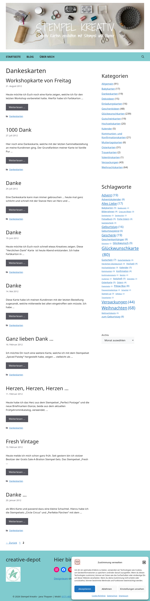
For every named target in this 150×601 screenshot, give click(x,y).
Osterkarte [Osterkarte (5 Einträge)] (109, 282)
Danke (13, 182)
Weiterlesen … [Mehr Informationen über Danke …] (17, 521)
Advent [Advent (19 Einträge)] (110, 195)
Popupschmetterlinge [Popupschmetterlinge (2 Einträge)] (111, 290)
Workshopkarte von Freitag (38, 80)
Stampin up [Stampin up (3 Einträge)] (108, 293)
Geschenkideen (111, 108)
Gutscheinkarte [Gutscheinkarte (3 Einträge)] (125, 260)
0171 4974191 (69, 596)
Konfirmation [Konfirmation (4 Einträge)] (124, 271)
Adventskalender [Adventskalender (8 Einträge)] (113, 199)
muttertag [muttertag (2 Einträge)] (107, 279)
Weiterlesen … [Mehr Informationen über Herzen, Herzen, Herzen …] (17, 418)
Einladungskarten (112, 103)
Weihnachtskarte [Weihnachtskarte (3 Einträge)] (110, 313)
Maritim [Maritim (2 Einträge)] (124, 275)
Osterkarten (109, 147)
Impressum (123, 596)
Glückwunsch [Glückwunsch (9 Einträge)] (122, 243)
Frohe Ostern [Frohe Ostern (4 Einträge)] (124, 219)
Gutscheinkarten (111, 118)
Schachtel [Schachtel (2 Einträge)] (126, 290)
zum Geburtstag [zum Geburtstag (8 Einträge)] (113, 316)
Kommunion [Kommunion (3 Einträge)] (108, 271)
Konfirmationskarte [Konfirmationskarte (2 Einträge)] (110, 275)
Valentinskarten (111, 157)
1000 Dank (18, 129)
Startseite (13, 56)
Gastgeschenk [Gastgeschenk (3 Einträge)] (109, 223)
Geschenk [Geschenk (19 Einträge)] (112, 235)
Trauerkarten (109, 152)
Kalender (107, 128)
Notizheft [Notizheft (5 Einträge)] (119, 278)
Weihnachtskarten (112, 167)
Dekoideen (108, 98)
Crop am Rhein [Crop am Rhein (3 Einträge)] (126, 211)
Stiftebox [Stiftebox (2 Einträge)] (120, 294)
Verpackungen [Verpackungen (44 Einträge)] (118, 302)
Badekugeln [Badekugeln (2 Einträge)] (123, 208)
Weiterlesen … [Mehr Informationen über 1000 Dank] (17, 160)
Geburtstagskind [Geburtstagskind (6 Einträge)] (112, 231)
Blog (30, 56)
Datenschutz (112, 596)
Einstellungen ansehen (132, 588)
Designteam (61, 578)
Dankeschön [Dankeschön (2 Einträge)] (121, 215)
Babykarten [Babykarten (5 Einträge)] (109, 208)
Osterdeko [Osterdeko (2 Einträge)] (132, 279)
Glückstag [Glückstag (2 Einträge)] (106, 243)
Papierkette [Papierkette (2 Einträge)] (107, 286)
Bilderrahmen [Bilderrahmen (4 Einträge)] (109, 211)
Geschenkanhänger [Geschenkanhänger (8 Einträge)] (115, 239)
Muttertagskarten (112, 142)
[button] (144, 562)
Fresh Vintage (22, 441)
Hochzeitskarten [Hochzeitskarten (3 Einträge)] (110, 267)
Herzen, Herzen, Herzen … (37, 388)
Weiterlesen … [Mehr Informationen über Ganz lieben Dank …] (17, 365)
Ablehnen (107, 588)
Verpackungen (110, 162)
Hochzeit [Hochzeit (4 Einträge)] (131, 263)
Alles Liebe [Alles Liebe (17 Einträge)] (112, 203)
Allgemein (107, 83)
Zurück (11, 542)
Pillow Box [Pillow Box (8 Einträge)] (121, 286)
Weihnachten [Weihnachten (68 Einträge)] (118, 308)
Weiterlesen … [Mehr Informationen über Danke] (17, 209)
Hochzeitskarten (111, 123)
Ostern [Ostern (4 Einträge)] (121, 282)
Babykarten (108, 88)
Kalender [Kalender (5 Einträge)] (126, 267)
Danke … (16, 494)
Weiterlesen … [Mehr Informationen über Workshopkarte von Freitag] (17, 107)
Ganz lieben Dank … (29, 338)
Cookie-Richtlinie (99, 596)
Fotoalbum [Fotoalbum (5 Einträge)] (109, 219)
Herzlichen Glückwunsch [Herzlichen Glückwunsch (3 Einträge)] (113, 264)
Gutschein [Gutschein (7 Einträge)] (109, 260)
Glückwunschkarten (113, 113)
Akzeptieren (84, 588)
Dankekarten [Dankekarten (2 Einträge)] (108, 215)
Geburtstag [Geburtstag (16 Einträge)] (112, 226)
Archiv (105, 335)
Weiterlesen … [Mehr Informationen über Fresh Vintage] (17, 472)
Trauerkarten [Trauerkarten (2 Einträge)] (108, 297)
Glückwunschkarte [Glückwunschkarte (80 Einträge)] (120, 251)
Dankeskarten (16, 116)
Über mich (47, 56)
